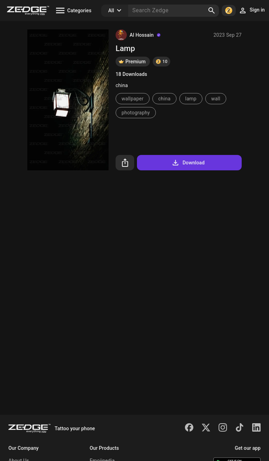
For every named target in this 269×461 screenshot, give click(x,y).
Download (188, 162)
